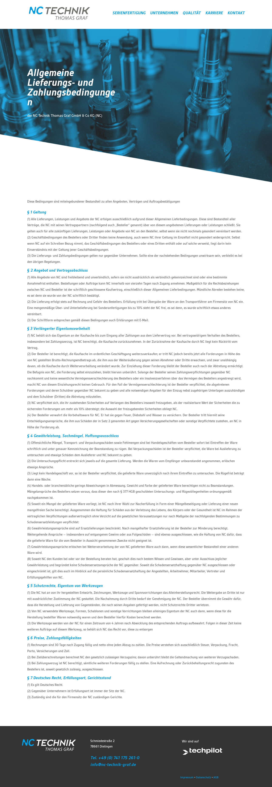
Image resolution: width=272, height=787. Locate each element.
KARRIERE (214, 13)
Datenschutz (203, 777)
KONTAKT (236, 13)
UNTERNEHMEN (164, 13)
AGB (215, 777)
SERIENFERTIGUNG (129, 13)
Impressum (187, 777)
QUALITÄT (192, 13)
